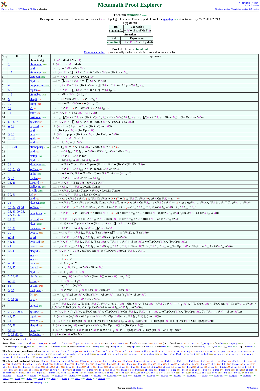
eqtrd (33, 237)
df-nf (125, 361)
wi (21, 343)
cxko (230, 346)
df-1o (184, 369)
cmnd (57, 346)
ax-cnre (247, 354)
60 (16, 334)
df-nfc (203, 361)
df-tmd (101, 378)
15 (12, 126)
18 (13, 138)
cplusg (234, 343)
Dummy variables (94, 52)
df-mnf (52, 372)
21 (9, 219)
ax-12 (165, 351)
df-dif (56, 364)
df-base (45, 375)
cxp (98, 343)
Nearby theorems (252, 5)
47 (13, 267)
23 (9, 169)
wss (66, 343)
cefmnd (81, 346)
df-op (170, 364)
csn (86, 343)
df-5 (163, 372)
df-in (77, 364)
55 (13, 311)
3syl (32, 299)
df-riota (53, 369)
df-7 (184, 372)
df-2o (194, 369)
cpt (28, 346)
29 (18, 211)
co (181, 343)
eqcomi (34, 285)
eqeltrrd (34, 126)
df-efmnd (191, 375)
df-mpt (247, 364)
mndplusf (35, 290)
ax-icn (44, 354)
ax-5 (95, 351)
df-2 (133, 372)
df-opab (235, 364)
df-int (192, 364)
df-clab (167, 361)
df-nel (224, 361)
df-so (48, 367)
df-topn (97, 375)
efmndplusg (37, 146)
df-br (224, 364)
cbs (220, 343)
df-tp (160, 364)
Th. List (33, 9)
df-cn (29, 378)
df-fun (234, 367)
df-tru (94, 361)
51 (9, 285)
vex (32, 255)
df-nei (17, 378)
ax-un (244, 351)
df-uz (236, 372)
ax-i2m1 (177, 354)
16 (9, 138)
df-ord (178, 367)
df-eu (156, 361)
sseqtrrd (34, 182)
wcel (53, 343)
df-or (61, 361)
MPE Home (22, 9)
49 (16, 276)
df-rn (133, 367)
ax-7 (114, 351)
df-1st (112, 369)
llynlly (33, 190)
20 (15, 146)
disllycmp (35, 186)
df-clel (191, 361)
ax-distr (163, 354)
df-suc (211, 367)
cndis (33, 173)
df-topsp (233, 375)
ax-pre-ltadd (42, 357)
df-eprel (26, 367)
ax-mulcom (117, 354)
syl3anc (34, 207)
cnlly (202, 346)
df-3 (143, 372)
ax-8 (124, 351)
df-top (205, 375)
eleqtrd (34, 250)
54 (16, 299)
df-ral (235, 361)
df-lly (53, 378)
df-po (37, 367)
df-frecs (136, 369)
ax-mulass (149, 354)
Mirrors (4, 9)
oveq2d (34, 320)
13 (12, 121)
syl (31, 194)
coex (32, 263)
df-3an (83, 361)
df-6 (174, 372)
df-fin (19, 372)
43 (13, 250)
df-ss (87, 364)
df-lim (200, 367)
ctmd (249, 346)
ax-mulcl (86, 354)
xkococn (35, 202)
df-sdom (7, 372)
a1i (31, 108)
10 (9, 103)
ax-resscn (17, 354)
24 (9, 164)
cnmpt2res (36, 213)
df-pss (98, 364)
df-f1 (11, 369)
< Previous (244, 2)
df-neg (110, 372)
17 (12, 134)
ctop (97, 346)
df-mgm (151, 375)
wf (147, 343)
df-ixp (227, 369)
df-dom (249, 369)
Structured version (222, 9)
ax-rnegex (218, 354)
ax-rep (187, 351)
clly (182, 346)
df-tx (77, 378)
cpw (77, 343)
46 (13, 263)
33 (9, 202)
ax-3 (67, 351)
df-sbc (34, 364)
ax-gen (75, 351)
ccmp (163, 346)
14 (16, 121)
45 (9, 263)
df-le (86, 372)
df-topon (218, 375)
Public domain (137, 388)
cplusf (41, 346)
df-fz (247, 372)
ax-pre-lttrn (24, 357)
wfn (135, 343)
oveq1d (34, 232)
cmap (206, 343)
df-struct (7, 375)
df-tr (5, 367)
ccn (147, 346)
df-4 (153, 372)
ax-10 (143, 351)
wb (30, 343)
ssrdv (33, 112)
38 (13, 228)
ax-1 (54, 351)
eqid (32, 68)
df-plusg (59, 375)
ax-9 (133, 351)
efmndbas (35, 94)
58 (9, 325)
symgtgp (168, 19)
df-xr (63, 372)
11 (9, 108)
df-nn (121, 372)
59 (13, 325)
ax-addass (133, 354)
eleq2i (33, 99)
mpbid (33, 316)
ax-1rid (204, 354)
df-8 (194, 372)
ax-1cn (31, 354)
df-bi (43, 361)
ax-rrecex (233, 354)
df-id (15, 367)
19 (12, 334)
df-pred (166, 367)
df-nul (109, 364)
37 (9, 250)
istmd (33, 330)
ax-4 (86, 351)
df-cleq (180, 361)
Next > (255, 2)
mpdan (34, 90)
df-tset (72, 375)
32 (13, 207)
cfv (155, 343)
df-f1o (32, 369)
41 (9, 241)
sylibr (33, 138)
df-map (216, 369)
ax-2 (60, 351)
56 (22, 311)
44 (9, 316)
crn (110, 343)
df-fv (42, 369)
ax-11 (154, 351)
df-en (238, 369)
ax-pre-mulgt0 (60, 357)
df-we (68, 367)
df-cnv (101, 367)
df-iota (223, 367)
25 (18, 169)
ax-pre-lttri (8, 357)
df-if (119, 364)
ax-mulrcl (101, 354)
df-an (52, 361)
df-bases (247, 375)
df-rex (246, 361)
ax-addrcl (71, 354)
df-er (205, 369)
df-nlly (65, 378)
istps (32, 134)
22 (9, 211)
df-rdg (173, 369)
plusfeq (34, 276)
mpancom (35, 228)
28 (13, 182)
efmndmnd (36, 64)
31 (13, 194)
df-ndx (33, 375)
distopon (35, 76)
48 (9, 281)
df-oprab (77, 369)
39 (9, 232)
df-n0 (214, 372)
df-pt (125, 375)
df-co (111, 367)
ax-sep (199, 351)
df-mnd (177, 375)
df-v (24, 364)
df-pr (150, 364)
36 (13, 219)
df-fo (21, 369)
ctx (215, 346)
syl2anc (34, 121)
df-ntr (5, 378)
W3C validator (252, 388)
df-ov (65, 369)
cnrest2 (34, 305)
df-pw (129, 364)
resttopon (35, 117)
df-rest (85, 375)
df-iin (213, 364)
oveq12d (35, 241)
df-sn (140, 364)
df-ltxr (75, 372)
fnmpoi (34, 267)
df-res (143, 367)
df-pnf (40, 372)
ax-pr (233, 351)
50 (13, 281)
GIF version (254, 9)
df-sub (98, 372)
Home (12, 9)
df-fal (104, 361)
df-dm (122, 367)
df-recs (162, 369)
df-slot (20, 375)
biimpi (33, 103)
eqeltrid (34, 219)
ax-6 (105, 351)
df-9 (204, 372)
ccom (121, 343)
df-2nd (124, 369)
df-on (189, 367)
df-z (225, 372)
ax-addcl (57, 354)
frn (31, 294)
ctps (133, 346)
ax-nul (210, 351)
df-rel (89, 367)
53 (12, 299)
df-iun (203, 364)
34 (22, 207)
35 (18, 214)
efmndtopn (36, 72)
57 (13, 316)
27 (12, 178)
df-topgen (112, 375)
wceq (40, 343)
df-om (102, 369)
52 (12, 290)
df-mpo (89, 369)
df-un (67, 364)
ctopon (115, 346)
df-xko (89, 378)
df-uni (181, 364)
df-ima (154, 367)
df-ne (213, 361)
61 (21, 334)
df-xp (79, 367)
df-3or (71, 361)
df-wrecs (149, 369)
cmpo (192, 343)
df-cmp (41, 378)
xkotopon (35, 164)
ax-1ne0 (191, 354)
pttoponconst (37, 85)
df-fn (244, 367)
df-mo (146, 361)
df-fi (29, 372)
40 (9, 237)
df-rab (14, 364)
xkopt (33, 223)
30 (9, 194)
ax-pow (222, 351)
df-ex (114, 361)
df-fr (58, 367)
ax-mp (33, 281)
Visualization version (239, 9)
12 (9, 112)
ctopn (15, 346)
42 (9, 246)
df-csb (46, 364)
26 (13, 211)
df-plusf (137, 375)
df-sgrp (164, 375)
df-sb (135, 361)
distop (33, 155)
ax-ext (176, 351)
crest (249, 343)
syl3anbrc (35, 334)
